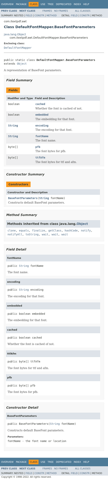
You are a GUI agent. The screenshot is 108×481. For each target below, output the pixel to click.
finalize (38, 230)
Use (43, 4)
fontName (41, 136)
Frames (47, 11)
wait (45, 234)
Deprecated (63, 4)
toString (32, 234)
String (13, 125)
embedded (41, 114)
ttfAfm (40, 157)
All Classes (82, 11)
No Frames (61, 11)
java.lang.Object (15, 34)
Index (77, 4)
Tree (51, 4)
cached (40, 104)
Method (51, 15)
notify (86, 230)
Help (86, 4)
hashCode (71, 230)
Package (21, 4)
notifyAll (15, 234)
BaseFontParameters (23, 198)
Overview (7, 4)
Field (29, 15)
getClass (54, 230)
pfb (37, 146)
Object (22, 63)
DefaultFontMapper (18, 47)
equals (24, 230)
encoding (41, 125)
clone (12, 230)
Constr (39, 15)
